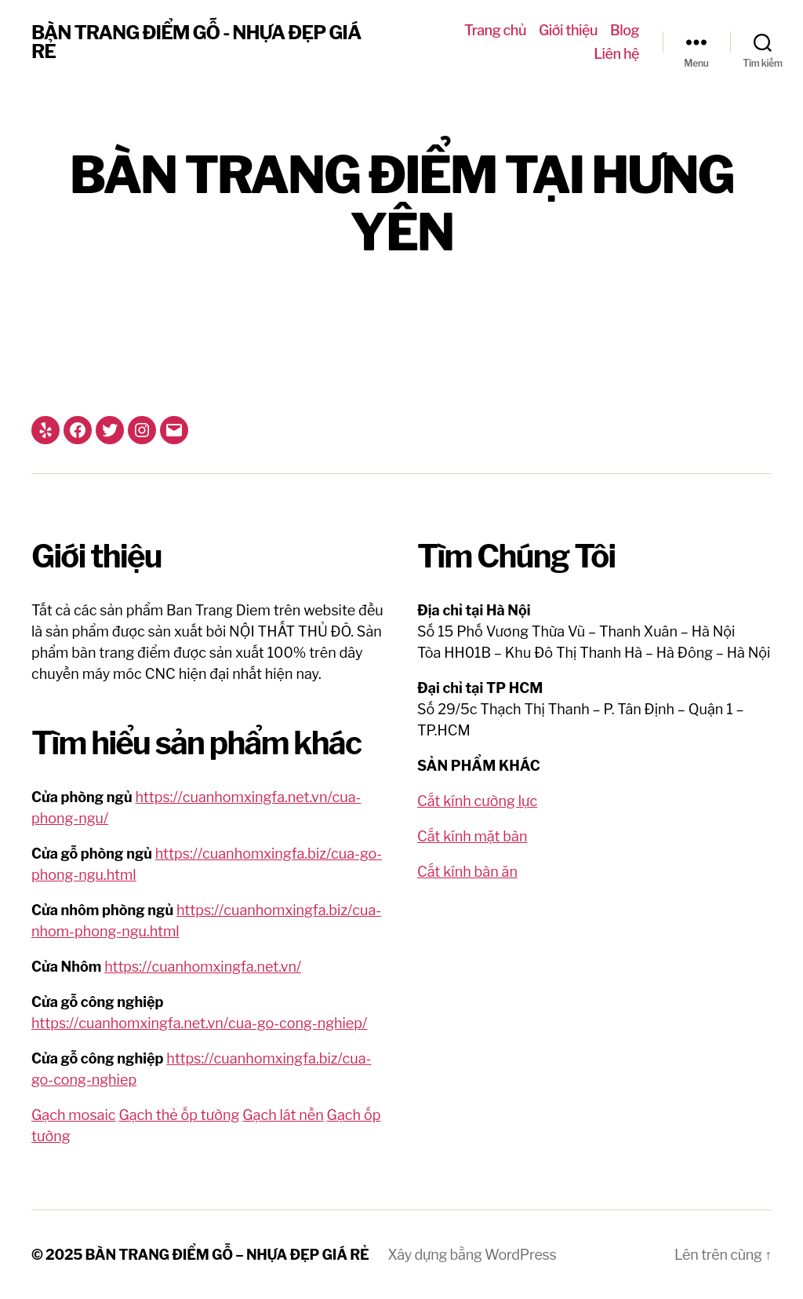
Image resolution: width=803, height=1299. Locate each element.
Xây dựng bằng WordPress (472, 1254)
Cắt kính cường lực (477, 801)
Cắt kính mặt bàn (472, 836)
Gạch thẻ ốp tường (178, 1115)
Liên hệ (616, 54)
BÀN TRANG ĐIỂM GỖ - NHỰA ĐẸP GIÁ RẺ (196, 42)
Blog (624, 30)
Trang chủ (495, 30)
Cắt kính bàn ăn (467, 871)
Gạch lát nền (283, 1115)
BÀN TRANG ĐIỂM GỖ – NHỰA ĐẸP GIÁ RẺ (227, 1254)
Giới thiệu (568, 30)
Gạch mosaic (73, 1115)
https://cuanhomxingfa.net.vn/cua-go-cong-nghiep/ (199, 1023)
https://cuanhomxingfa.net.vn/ (202, 966)
